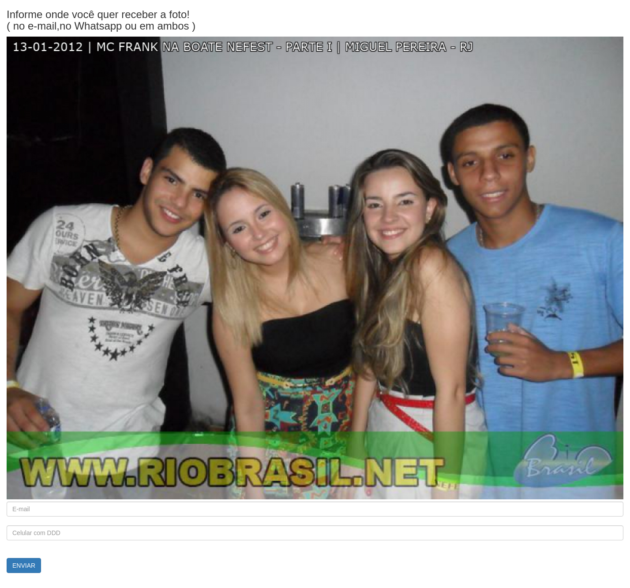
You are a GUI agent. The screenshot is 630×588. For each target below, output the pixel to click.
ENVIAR (23, 565)
